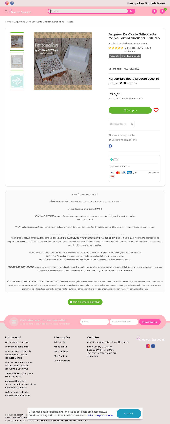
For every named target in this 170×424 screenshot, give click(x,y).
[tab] (134, 160)
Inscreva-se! (149, 322)
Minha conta (60, 346)
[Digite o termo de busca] (88, 11)
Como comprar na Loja (16, 342)
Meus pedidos (135, 3)
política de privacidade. (100, 415)
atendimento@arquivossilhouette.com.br (108, 342)
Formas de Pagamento (16, 346)
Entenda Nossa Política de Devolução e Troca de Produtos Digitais (18, 354)
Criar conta (59, 342)
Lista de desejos (155, 3)
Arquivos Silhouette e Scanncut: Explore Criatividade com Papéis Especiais (20, 384)
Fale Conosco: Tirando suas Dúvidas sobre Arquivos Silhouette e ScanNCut (19, 365)
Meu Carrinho (61, 356)
